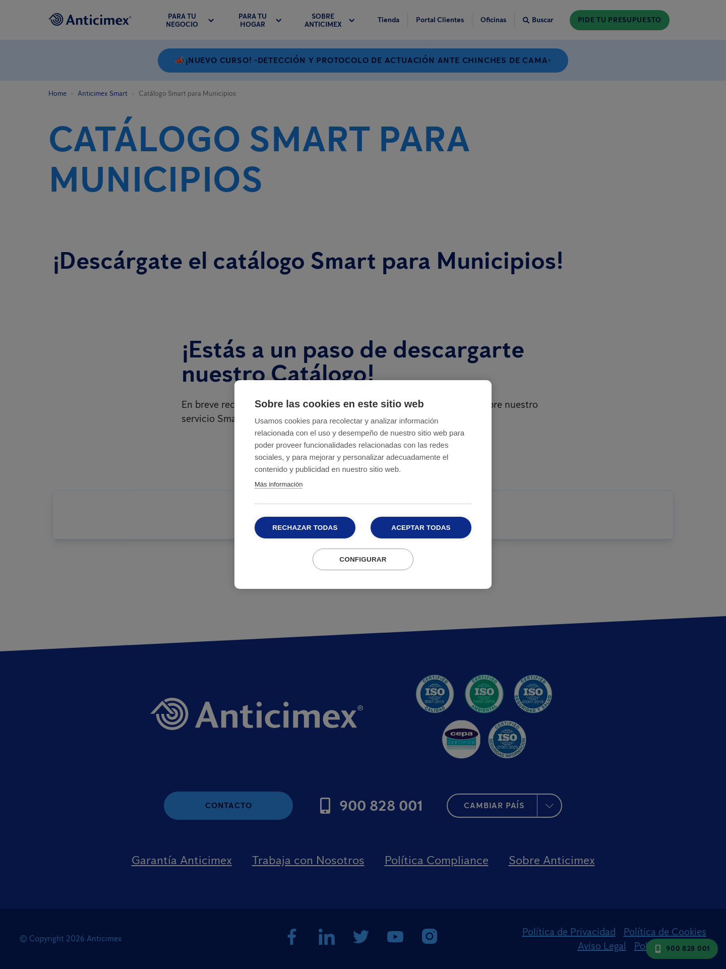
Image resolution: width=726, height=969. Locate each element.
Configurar (363, 559)
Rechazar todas (304, 527)
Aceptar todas (421, 527)
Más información (278, 484)
